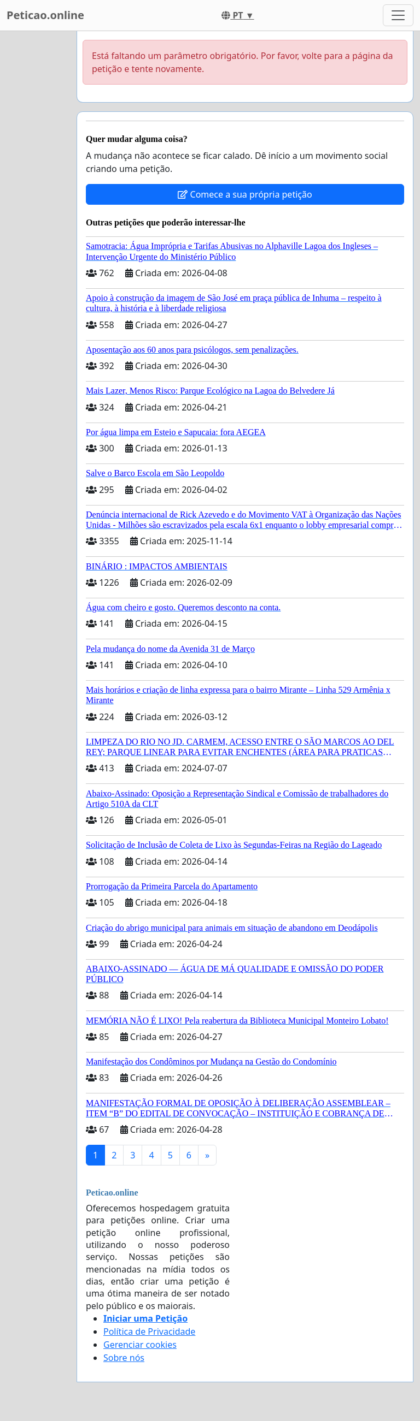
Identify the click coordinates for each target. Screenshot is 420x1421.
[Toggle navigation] (398, 15)
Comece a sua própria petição (245, 194)
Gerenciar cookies (140, 1345)
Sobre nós (123, 1358)
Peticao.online (45, 15)
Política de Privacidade (149, 1331)
